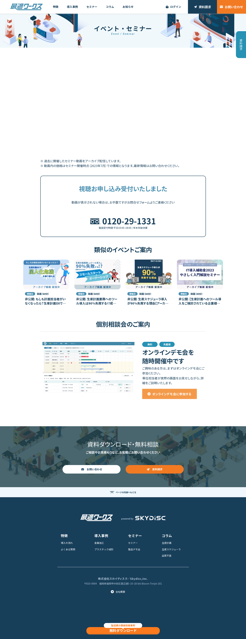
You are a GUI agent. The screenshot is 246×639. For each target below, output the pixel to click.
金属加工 (99, 543)
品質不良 (166, 555)
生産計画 (166, 543)
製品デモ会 (134, 549)
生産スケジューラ (171, 549)
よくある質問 (68, 549)
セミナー (135, 535)
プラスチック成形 (104, 549)
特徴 (64, 535)
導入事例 (101, 535)
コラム (167, 535)
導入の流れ (67, 543)
